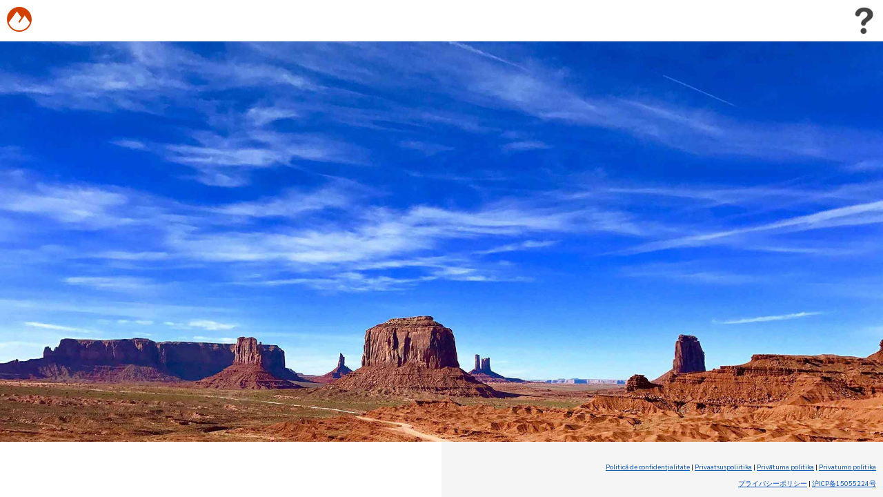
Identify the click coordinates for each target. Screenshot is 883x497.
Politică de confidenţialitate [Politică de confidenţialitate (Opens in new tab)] (648, 466)
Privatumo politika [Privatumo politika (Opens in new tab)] (847, 466)
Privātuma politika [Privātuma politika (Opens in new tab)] (785, 466)
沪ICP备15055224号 (844, 482)
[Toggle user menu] (863, 20)
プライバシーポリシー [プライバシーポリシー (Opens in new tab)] (772, 482)
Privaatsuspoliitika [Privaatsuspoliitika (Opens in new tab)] (723, 466)
